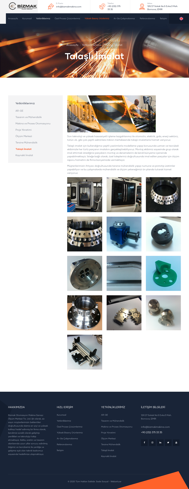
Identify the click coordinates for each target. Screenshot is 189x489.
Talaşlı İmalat (24, 149)
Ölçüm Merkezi (24, 136)
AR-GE (19, 111)
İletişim (163, 19)
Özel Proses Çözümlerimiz (67, 19)
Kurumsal (27, 19)
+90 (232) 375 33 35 (113, 7)
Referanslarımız (147, 19)
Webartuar (116, 482)
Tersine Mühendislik (26, 142)
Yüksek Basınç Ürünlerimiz (97, 18)
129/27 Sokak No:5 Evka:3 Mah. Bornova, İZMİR (162, 7)
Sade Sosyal (102, 482)
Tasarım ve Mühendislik (29, 117)
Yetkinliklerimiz (43, 19)
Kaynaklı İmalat (24, 155)
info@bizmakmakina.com (68, 7)
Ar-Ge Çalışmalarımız (124, 19)
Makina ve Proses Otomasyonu (33, 123)
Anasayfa (13, 19)
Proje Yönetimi (24, 130)
